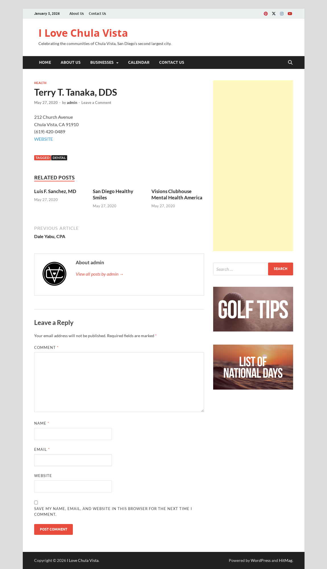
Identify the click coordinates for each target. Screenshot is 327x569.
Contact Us (97, 13)
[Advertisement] (253, 165)
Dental (59, 157)
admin (72, 102)
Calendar (138, 62)
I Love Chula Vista (83, 33)
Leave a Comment (96, 102)
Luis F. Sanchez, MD (55, 191)
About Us (76, 13)
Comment (46, 347)
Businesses (102, 62)
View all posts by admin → (100, 274)
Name (41, 423)
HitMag (285, 560)
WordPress (261, 560)
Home (45, 62)
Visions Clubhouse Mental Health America (176, 194)
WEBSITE (43, 139)
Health (40, 83)
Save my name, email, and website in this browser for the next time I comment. (113, 511)
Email (42, 449)
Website (43, 475)
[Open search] (290, 62)
